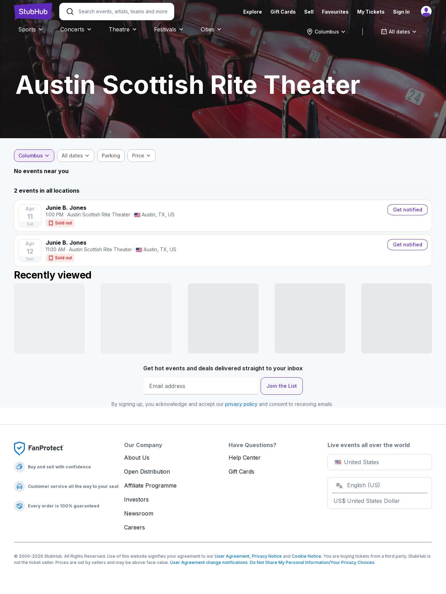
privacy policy (241, 404)
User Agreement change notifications (209, 562)
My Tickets (371, 12)
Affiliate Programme (150, 485)
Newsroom (138, 513)
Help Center (245, 457)
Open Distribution (147, 471)
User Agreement (232, 556)
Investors (136, 499)
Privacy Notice (267, 556)
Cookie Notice (306, 556)
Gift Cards (283, 12)
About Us (136, 457)
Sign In (401, 12)
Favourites (335, 12)
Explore (252, 12)
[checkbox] (111, 155)
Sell (309, 12)
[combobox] (326, 31)
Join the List (282, 386)
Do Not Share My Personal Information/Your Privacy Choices (311, 562)
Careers (134, 527)
